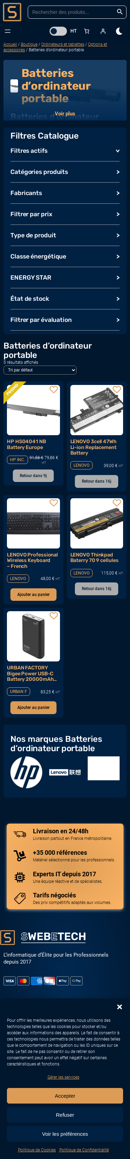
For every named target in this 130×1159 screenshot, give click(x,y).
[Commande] (40, 370)
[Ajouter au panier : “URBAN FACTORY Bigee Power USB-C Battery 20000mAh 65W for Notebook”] (33, 707)
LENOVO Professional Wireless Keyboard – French (32, 560)
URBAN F (18, 691)
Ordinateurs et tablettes (62, 44)
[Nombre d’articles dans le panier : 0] (86, 31)
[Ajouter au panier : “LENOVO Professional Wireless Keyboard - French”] (33, 594)
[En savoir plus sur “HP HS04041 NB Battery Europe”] (33, 475)
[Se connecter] (103, 31)
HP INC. (17, 459)
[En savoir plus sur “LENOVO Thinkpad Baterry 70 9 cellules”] (96, 588)
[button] (119, 1006)
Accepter (65, 1096)
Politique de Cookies (37, 1150)
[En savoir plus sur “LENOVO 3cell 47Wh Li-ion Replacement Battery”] (96, 481)
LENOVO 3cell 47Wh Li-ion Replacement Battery (93, 447)
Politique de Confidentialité (84, 1150)
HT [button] (73, 31)
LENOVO (81, 465)
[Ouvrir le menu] (7, 31)
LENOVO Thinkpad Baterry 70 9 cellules (94, 557)
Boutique (29, 44)
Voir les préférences (65, 1134)
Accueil (10, 44)
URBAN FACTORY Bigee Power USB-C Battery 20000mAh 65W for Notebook (30, 673)
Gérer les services (63, 1077)
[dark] (120, 31)
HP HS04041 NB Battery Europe (26, 444)
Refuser (65, 1115)
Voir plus (65, 114)
